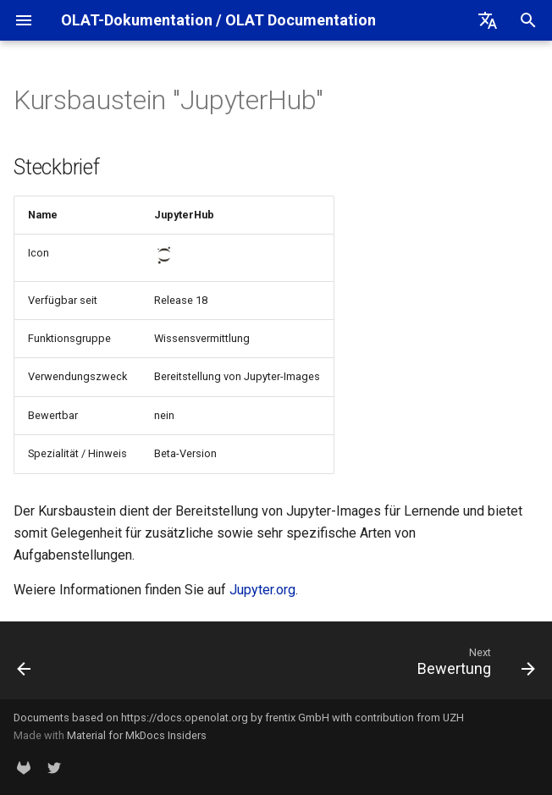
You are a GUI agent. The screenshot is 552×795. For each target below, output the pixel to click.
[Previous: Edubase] (25, 665)
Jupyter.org (262, 590)
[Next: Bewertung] (473, 665)
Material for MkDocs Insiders (137, 735)
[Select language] (488, 20)
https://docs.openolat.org (184, 717)
